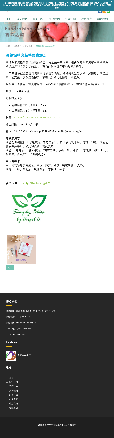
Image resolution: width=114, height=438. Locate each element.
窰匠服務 (38, 18)
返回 (10, 268)
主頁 (9, 18)
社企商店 (86, 18)
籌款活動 (28, 46)
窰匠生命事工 (18, 355)
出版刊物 (70, 18)
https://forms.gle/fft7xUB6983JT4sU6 (37, 117)
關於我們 (22, 18)
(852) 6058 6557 (25, 328)
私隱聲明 (13, 408)
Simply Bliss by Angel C (35, 183)
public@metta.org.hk (26, 323)
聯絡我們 (102, 18)
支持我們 (54, 18)
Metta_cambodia (17, 334)
